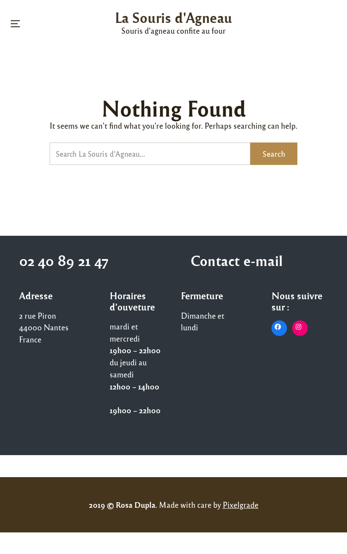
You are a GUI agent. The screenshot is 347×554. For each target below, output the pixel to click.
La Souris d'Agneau (173, 17)
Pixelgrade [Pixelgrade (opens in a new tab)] (241, 505)
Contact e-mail (236, 260)
